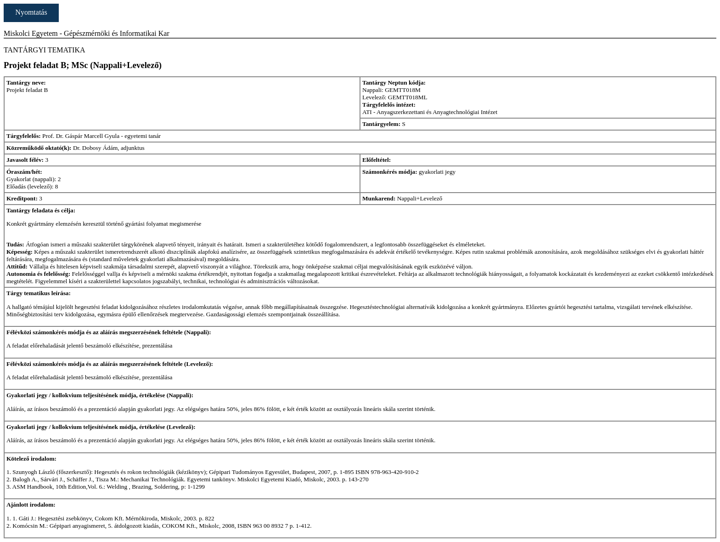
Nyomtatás (31, 12)
